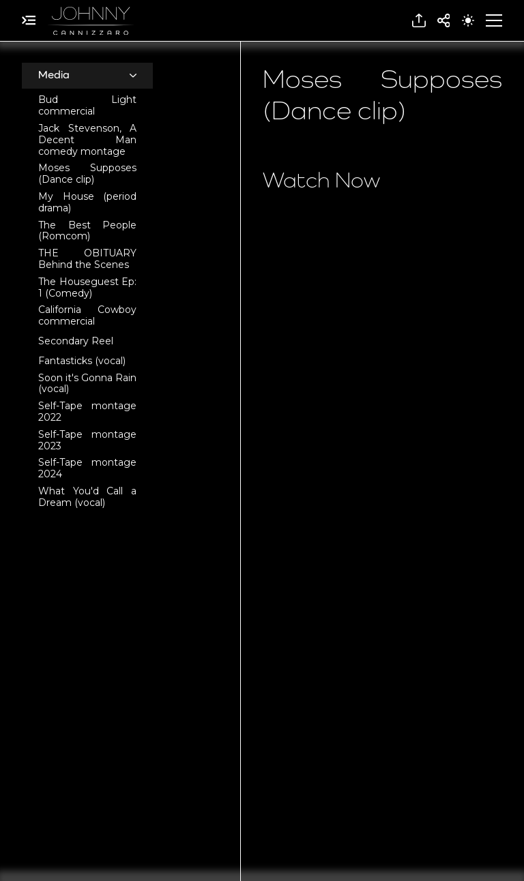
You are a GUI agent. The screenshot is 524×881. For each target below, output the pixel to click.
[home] (90, 20)
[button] (419, 20)
